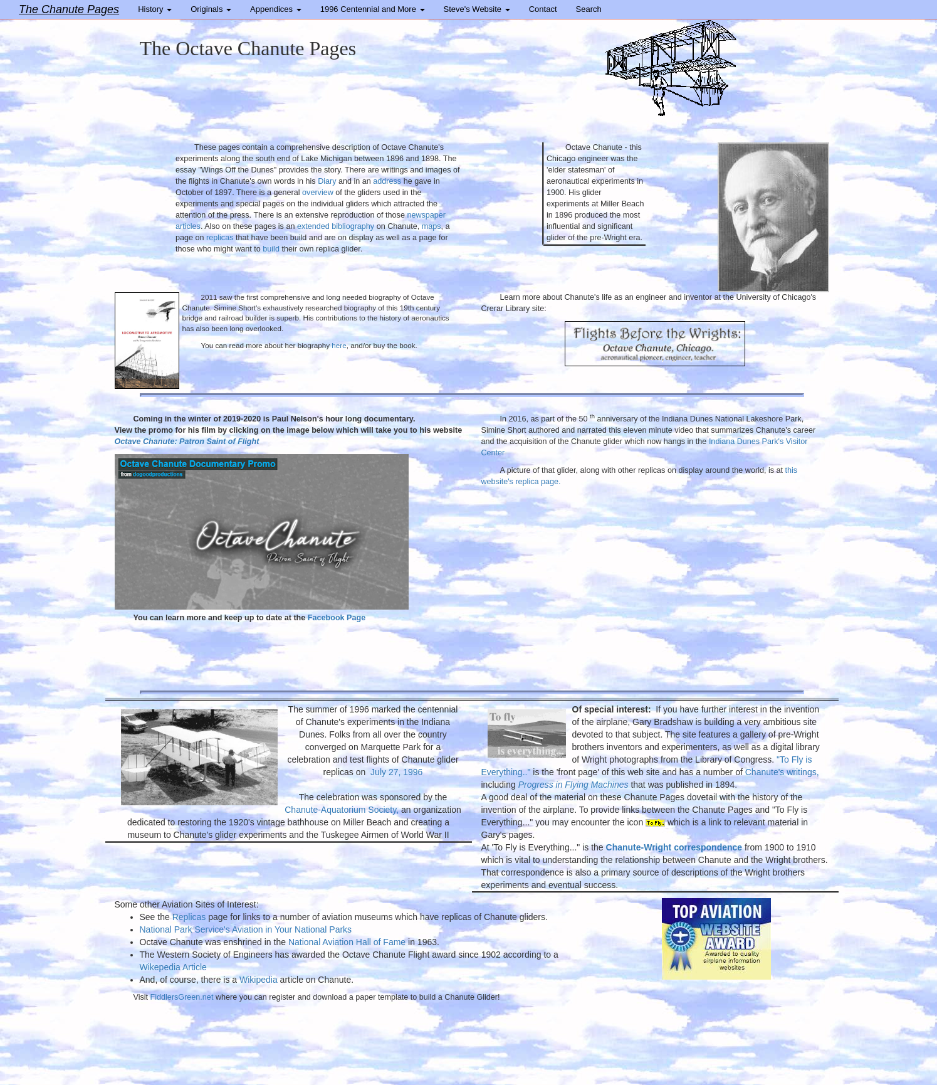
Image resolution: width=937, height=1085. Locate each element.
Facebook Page (336, 617)
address (387, 181)
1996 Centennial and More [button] (372, 9)
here (339, 345)
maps (431, 226)
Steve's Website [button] (477, 9)
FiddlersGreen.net (180, 997)
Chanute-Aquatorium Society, (343, 810)
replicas (219, 237)
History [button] (155, 9)
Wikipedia (258, 980)
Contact (543, 9)
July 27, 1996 (396, 772)
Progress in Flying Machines (573, 785)
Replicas (189, 917)
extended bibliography (335, 226)
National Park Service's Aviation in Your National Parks (246, 929)
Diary (327, 181)
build (271, 249)
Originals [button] (211, 9)
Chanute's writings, (782, 772)
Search (589, 9)
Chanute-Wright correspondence (674, 847)
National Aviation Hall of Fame (347, 942)
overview (317, 192)
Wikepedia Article (173, 967)
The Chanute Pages (69, 9)
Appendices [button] (275, 9)
